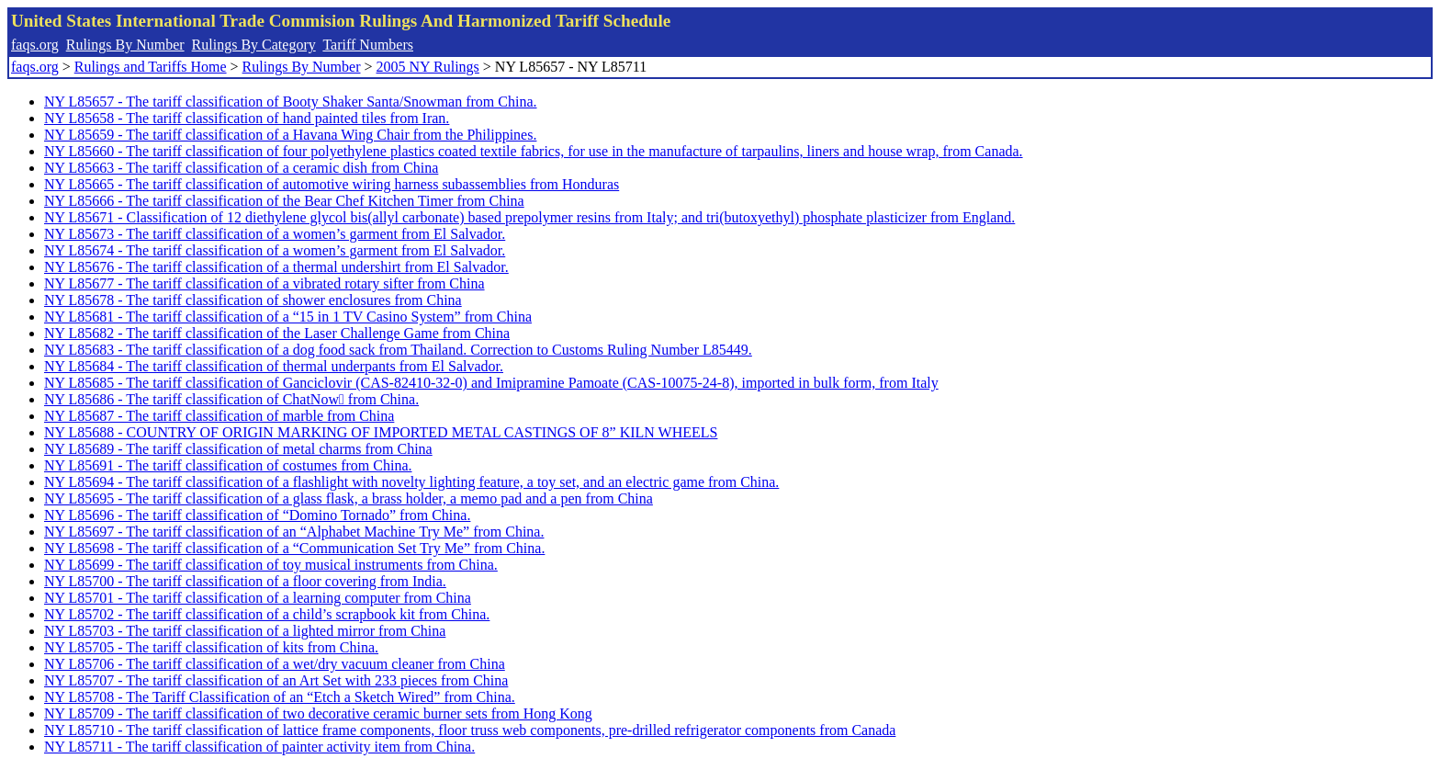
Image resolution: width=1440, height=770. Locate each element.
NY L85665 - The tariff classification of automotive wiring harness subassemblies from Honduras (331, 184)
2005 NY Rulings (428, 66)
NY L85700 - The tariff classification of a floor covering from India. (245, 581)
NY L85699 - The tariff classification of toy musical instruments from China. (271, 564)
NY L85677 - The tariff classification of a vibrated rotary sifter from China (264, 283)
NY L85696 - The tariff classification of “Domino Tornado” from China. (257, 515)
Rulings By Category (254, 44)
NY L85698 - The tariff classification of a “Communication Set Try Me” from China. (294, 548)
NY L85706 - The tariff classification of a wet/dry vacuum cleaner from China (274, 664)
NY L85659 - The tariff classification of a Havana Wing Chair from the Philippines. (290, 134)
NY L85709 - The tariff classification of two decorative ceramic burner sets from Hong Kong (318, 713)
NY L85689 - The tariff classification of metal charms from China (238, 449)
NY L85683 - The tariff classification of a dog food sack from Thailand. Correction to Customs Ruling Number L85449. (398, 349)
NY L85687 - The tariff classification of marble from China (219, 416)
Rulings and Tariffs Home (150, 66)
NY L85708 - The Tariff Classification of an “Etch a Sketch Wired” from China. (279, 697)
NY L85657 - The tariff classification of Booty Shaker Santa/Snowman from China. (290, 101)
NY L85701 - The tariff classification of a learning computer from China (257, 598)
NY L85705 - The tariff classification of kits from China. (211, 647)
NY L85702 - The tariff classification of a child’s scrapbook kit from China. (266, 614)
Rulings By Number (125, 44)
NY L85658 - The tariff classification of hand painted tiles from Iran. (246, 118)
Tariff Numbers (367, 44)
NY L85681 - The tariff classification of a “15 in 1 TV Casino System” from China (288, 316)
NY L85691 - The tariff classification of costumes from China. (228, 465)
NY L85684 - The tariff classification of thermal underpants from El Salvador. (273, 366)
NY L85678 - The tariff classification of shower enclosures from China (253, 300)
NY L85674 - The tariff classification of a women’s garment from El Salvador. (274, 250)
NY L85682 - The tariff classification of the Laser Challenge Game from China (277, 333)
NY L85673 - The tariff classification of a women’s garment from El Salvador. (274, 234)
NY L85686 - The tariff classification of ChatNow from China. (231, 399)
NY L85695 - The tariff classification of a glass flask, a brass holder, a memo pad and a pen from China (348, 498)
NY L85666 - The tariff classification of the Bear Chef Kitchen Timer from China (284, 201)
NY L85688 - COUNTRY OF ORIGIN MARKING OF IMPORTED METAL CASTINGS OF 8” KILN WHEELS (380, 432)
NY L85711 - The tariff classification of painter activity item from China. (259, 746)
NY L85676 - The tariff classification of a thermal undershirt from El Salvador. (276, 267)
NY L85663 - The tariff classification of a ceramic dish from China (241, 168)
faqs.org (35, 44)
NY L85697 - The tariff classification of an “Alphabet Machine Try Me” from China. (294, 531)
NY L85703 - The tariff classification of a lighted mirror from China (244, 631)
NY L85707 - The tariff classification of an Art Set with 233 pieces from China (276, 680)
